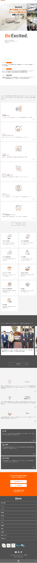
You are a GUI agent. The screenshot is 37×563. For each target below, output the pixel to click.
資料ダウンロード (19, 481)
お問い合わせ (19, 485)
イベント (2, 519)
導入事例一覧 (21, 364)
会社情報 (2, 532)
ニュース (2, 506)
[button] (15, 29)
